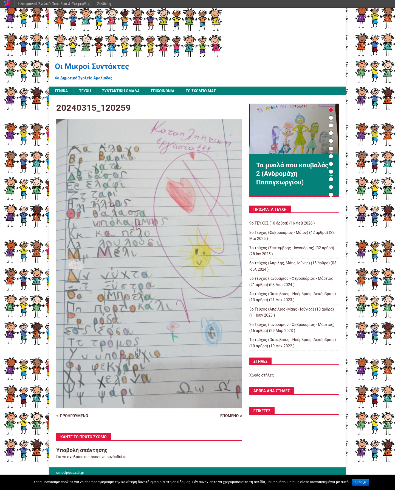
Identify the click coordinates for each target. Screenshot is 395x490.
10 (331, 179)
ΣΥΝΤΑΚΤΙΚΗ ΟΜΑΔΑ (122, 91)
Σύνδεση (104, 4)
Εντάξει (360, 482)
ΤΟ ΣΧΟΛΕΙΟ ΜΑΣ (202, 91)
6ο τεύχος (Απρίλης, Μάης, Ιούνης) (279, 263)
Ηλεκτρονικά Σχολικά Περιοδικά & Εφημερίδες (54, 4)
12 (331, 195)
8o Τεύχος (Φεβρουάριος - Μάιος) (278, 232)
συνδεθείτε (116, 457)
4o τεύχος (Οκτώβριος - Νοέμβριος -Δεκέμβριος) (292, 294)
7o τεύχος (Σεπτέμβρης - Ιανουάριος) (281, 248)
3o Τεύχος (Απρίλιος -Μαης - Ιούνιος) (281, 309)
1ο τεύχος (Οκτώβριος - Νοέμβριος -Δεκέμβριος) (292, 340)
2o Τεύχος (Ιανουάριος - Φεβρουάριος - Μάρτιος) (292, 324)
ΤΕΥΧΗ (85, 91)
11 (331, 187)
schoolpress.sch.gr (70, 473)
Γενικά (61, 91)
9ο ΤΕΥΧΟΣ (259, 223)
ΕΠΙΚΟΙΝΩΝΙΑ (164, 91)
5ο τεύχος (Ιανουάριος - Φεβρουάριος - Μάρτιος (291, 278)
